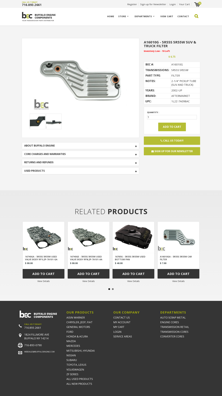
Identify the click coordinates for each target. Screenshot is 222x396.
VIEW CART (166, 16)
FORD (69, 332)
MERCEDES (73, 346)
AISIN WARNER (75, 317)
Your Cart (184, 4)
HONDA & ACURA (77, 336)
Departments (143, 16)
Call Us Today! (172, 140)
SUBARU (71, 360)
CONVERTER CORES (172, 336)
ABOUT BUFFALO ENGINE (39, 145)
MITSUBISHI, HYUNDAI (80, 350)
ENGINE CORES (169, 322)
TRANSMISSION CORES (174, 332)
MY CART (118, 327)
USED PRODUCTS (34, 170)
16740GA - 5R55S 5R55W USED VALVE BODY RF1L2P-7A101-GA (41, 258)
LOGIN (117, 332)
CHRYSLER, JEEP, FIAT (79, 322)
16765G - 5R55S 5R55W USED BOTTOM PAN (130, 258)
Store (122, 16)
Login (172, 4)
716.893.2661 (32, 5)
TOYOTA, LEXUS (76, 364)
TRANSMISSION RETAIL (174, 327)
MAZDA (71, 341)
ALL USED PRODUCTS (79, 379)
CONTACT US (121, 317)
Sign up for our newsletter (172, 151)
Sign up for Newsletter (153, 4)
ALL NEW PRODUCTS (79, 384)
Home (110, 16)
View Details (43, 281)
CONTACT (183, 16)
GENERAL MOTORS (78, 327)
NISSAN (71, 355)
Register (132, 4)
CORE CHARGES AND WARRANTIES (45, 154)
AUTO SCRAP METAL (173, 317)
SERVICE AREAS (122, 336)
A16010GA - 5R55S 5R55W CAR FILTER (176, 258)
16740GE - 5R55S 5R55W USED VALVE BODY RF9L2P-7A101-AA (86, 258)
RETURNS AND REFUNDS (38, 162)
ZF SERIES (72, 374)
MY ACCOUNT (122, 322)
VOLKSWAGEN (75, 369)
